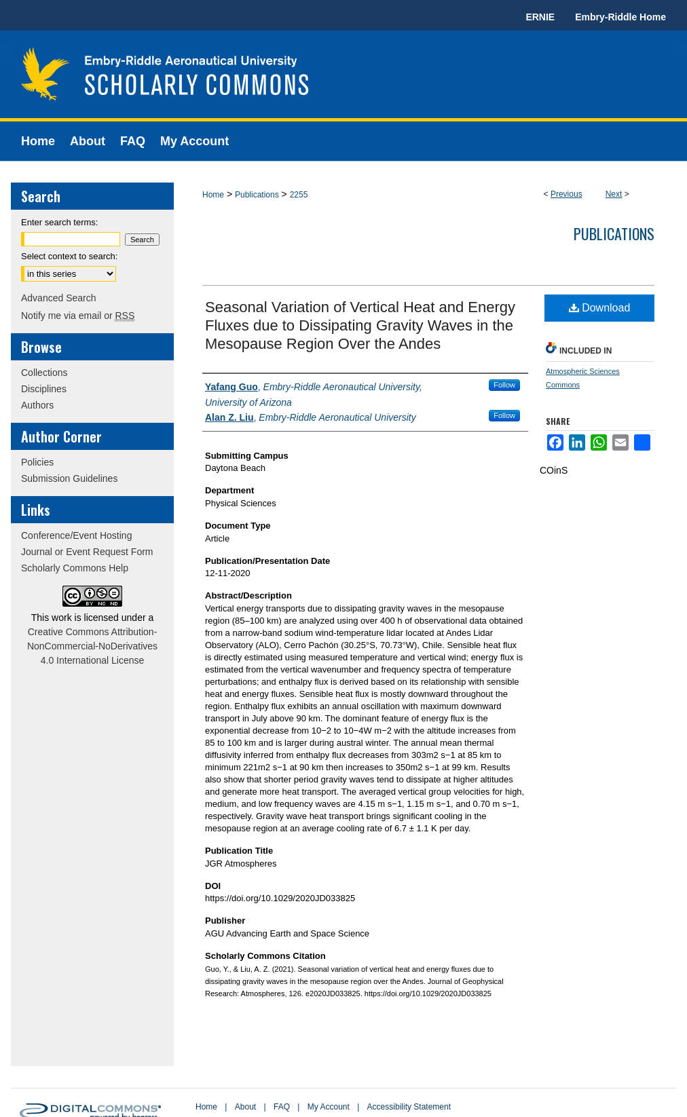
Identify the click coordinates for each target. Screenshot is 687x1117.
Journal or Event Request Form (87, 551)
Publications (257, 195)
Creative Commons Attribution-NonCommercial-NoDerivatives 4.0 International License (92, 646)
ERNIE (540, 17)
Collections (44, 372)
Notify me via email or (77, 315)
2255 (299, 195)
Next (614, 194)
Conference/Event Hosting (76, 535)
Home (213, 195)
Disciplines (44, 388)
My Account (329, 1107)
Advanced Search (58, 297)
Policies (37, 462)
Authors (37, 405)
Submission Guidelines (69, 478)
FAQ (282, 1107)
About (245, 1107)
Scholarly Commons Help (74, 568)
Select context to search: (69, 256)
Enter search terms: (59, 222)
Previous (566, 194)
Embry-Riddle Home (620, 17)
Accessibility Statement (409, 1107)
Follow (504, 385)
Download (600, 308)
